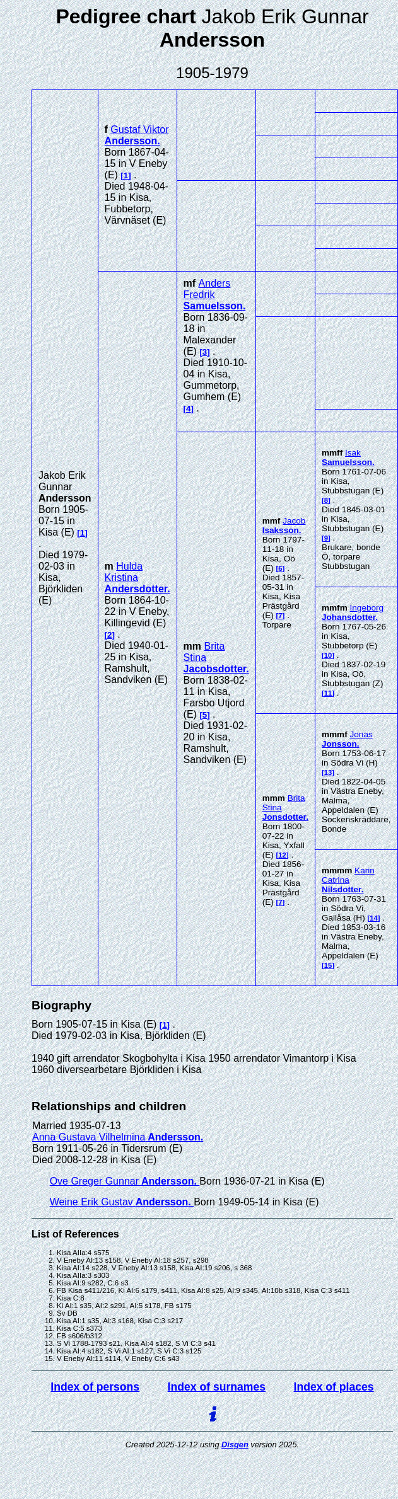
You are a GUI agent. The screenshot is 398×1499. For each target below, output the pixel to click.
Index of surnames (217, 1387)
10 (328, 655)
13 (328, 772)
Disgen (235, 1444)
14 (374, 918)
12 (282, 855)
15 (328, 965)
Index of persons (94, 1387)
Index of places (334, 1387)
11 (328, 693)
